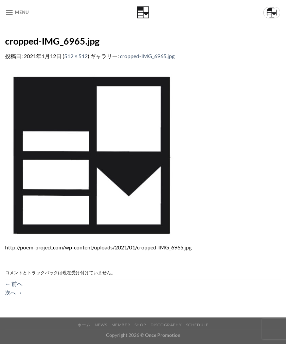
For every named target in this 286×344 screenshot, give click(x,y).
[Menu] (17, 12)
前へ (13, 283)
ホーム (83, 324)
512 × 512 (76, 56)
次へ (13, 292)
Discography (166, 324)
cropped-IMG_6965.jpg (147, 56)
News (101, 324)
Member (120, 324)
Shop (140, 324)
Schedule (197, 324)
